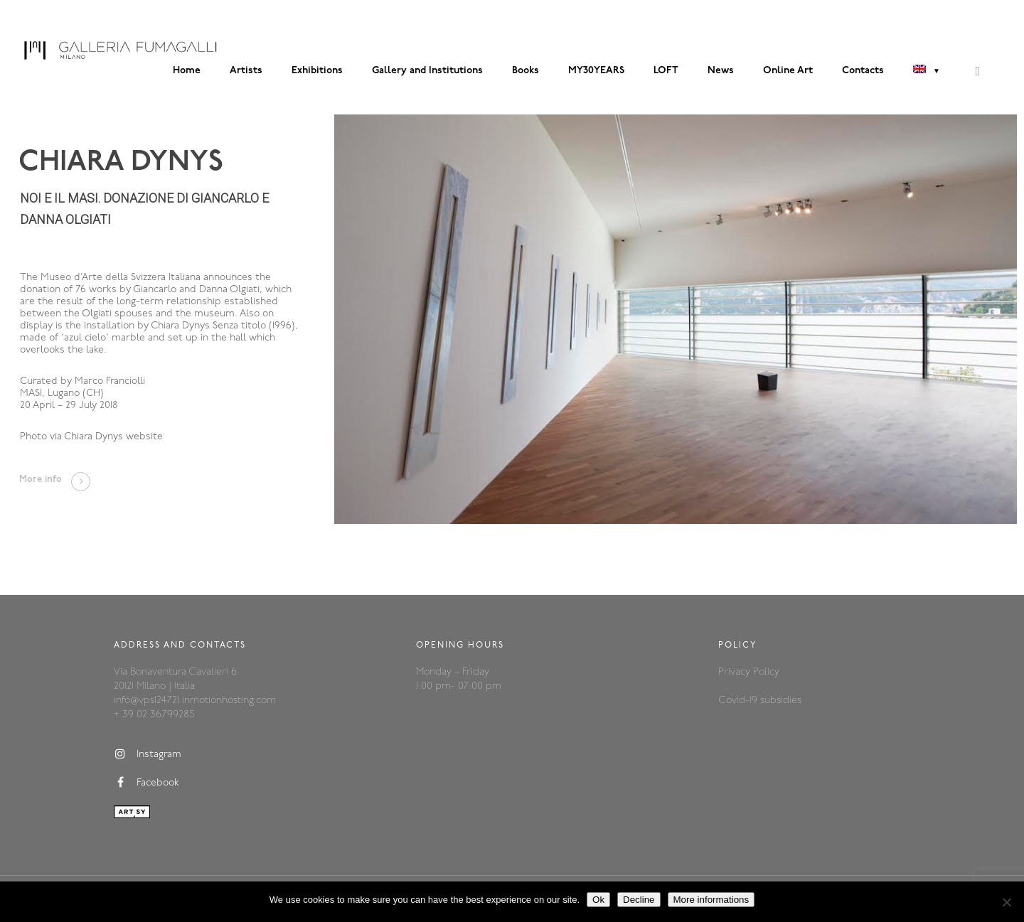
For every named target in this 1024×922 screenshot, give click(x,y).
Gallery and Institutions (427, 70)
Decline (638, 899)
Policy (766, 672)
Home (187, 70)
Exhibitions (317, 70)
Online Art (788, 70)
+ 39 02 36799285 (154, 714)
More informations (711, 899)
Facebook (146, 782)
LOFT (666, 70)
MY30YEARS (596, 70)
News (721, 70)
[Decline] (1006, 902)
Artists (246, 70)
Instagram (147, 754)
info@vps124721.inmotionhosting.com (195, 700)
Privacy (735, 672)
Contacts (863, 70)
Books (525, 70)
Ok (598, 899)
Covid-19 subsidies (759, 700)
